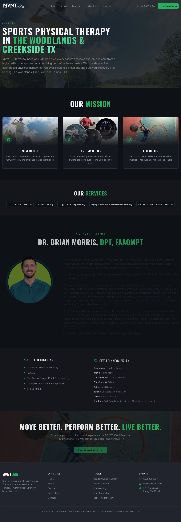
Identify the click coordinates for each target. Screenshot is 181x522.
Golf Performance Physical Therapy (155, 206)
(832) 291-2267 (146, 6)
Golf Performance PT (103, 498)
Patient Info (93, 5)
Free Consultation (168, 5)
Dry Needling (99, 488)
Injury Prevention (101, 493)
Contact (107, 5)
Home (54, 5)
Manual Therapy (45, 206)
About (64, 5)
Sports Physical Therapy (20, 206)
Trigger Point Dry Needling (72, 206)
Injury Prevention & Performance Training (111, 206)
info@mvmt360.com (150, 483)
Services (77, 5)
